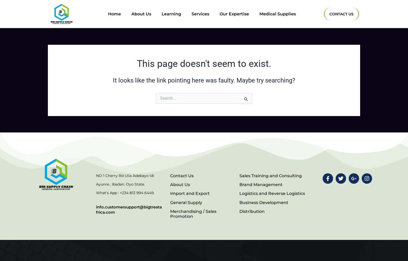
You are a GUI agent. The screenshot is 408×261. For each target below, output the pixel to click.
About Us (141, 13)
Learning (171, 13)
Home (114, 13)
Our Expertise (234, 13)
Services (200, 13)
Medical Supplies (277, 13)
